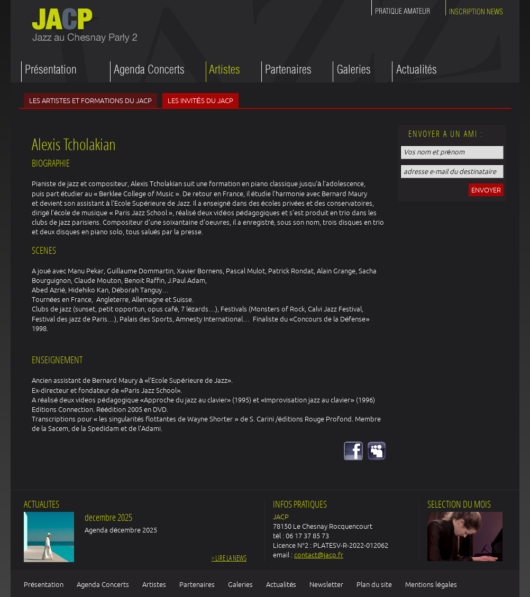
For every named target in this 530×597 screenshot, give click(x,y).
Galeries (240, 584)
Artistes (154, 584)
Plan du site (374, 584)
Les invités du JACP (200, 100)
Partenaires (197, 584)
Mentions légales (430, 584)
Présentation (43, 584)
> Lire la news (229, 558)
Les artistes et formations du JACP (90, 100)
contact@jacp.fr (318, 554)
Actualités (281, 584)
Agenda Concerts (103, 584)
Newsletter (326, 584)
